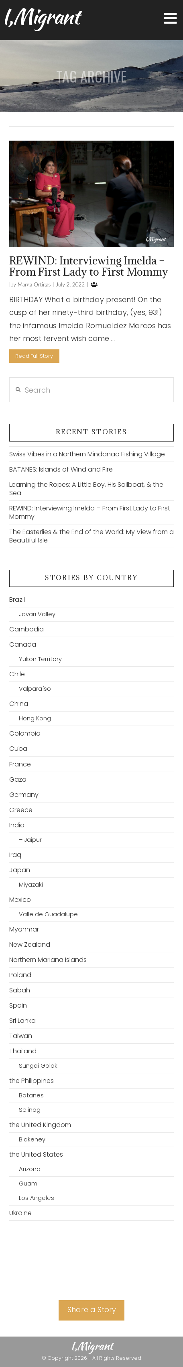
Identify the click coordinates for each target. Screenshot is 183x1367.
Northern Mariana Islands (48, 959)
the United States (36, 1154)
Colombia (25, 733)
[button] (170, 18)
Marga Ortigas (33, 284)
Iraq (15, 854)
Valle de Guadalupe (48, 914)
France (20, 764)
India (16, 825)
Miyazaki (31, 885)
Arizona (30, 1169)
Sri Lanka (22, 1020)
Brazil (17, 599)
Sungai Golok (38, 1066)
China (18, 703)
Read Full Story (34, 356)
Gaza (17, 779)
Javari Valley (37, 614)
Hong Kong (35, 718)
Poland (20, 975)
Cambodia (26, 629)
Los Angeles (36, 1198)
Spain (18, 1005)
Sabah (19, 990)
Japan (19, 870)
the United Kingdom (40, 1124)
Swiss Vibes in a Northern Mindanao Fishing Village (87, 454)
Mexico (20, 899)
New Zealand (29, 944)
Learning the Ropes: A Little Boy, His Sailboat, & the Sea (86, 489)
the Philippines (31, 1080)
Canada (22, 644)
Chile (17, 674)
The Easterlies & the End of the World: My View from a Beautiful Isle (91, 536)
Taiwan (20, 1035)
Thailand (23, 1051)
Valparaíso (35, 689)
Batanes (31, 1095)
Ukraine (20, 1213)
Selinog (30, 1110)
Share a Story (91, 1309)
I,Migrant (40, 16)
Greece (21, 810)
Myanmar (24, 929)
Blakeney (32, 1139)
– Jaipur (30, 840)
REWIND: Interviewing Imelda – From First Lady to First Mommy (88, 266)
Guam (28, 1183)
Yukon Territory (40, 659)
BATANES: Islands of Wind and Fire (61, 469)
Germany (24, 794)
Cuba (18, 748)
